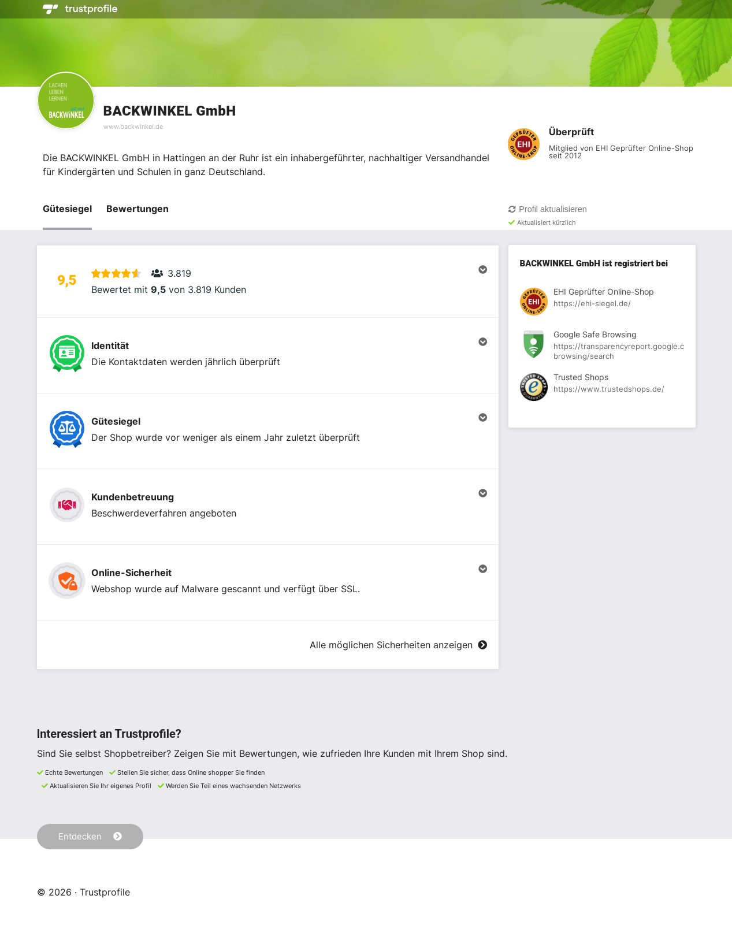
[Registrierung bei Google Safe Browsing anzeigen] (602, 346)
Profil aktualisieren (547, 209)
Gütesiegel (67, 208)
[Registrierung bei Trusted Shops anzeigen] (602, 388)
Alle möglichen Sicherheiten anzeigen (398, 645)
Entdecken (90, 836)
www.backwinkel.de (133, 126)
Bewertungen (137, 208)
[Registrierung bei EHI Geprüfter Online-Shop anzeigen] (602, 303)
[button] (268, 281)
